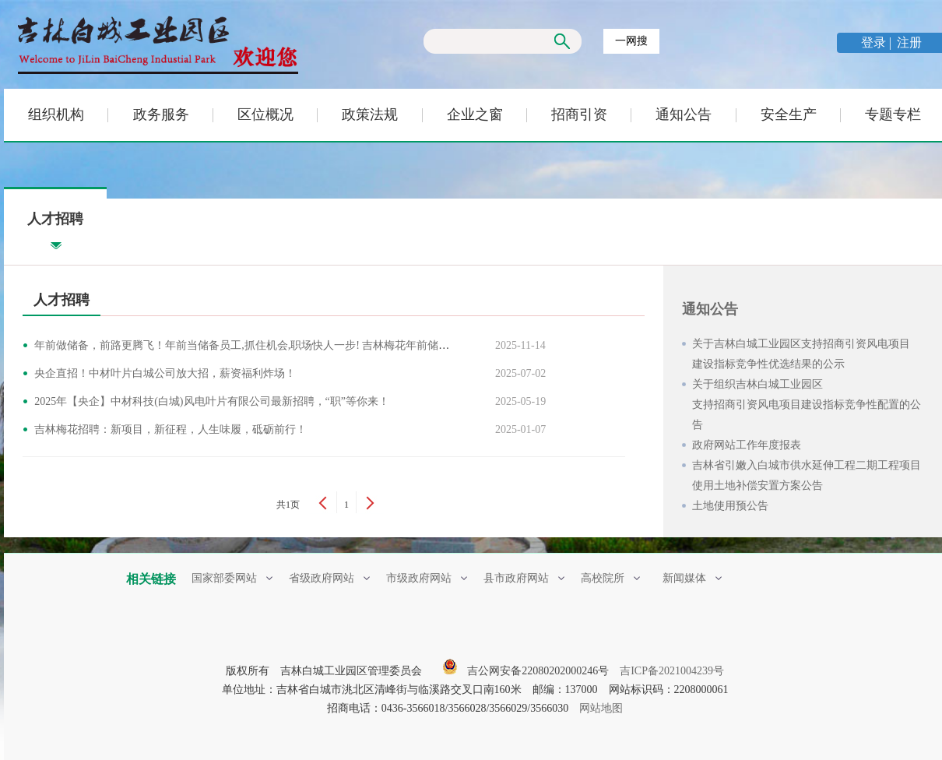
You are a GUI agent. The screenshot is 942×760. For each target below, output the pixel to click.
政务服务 (161, 114)
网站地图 (601, 708)
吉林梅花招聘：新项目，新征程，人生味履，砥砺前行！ (173, 429)
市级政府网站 (426, 578)
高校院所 (610, 578)
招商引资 (579, 114)
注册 (909, 42)
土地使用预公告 (730, 506)
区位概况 (265, 114)
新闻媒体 (692, 578)
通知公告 (684, 114)
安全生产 (789, 114)
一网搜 (631, 41)
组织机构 (56, 114)
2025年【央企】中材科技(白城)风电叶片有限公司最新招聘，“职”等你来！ (214, 401)
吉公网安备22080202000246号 (525, 671)
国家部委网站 (232, 578)
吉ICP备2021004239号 (672, 671)
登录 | (878, 42)
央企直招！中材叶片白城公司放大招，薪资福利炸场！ (167, 373)
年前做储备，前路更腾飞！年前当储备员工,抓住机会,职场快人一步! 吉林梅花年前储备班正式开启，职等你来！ (304, 345)
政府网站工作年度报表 (746, 445)
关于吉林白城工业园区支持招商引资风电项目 (809, 356)
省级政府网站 (329, 578)
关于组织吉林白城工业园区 (809, 406)
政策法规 (370, 114)
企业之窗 (475, 114)
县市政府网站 (523, 578)
